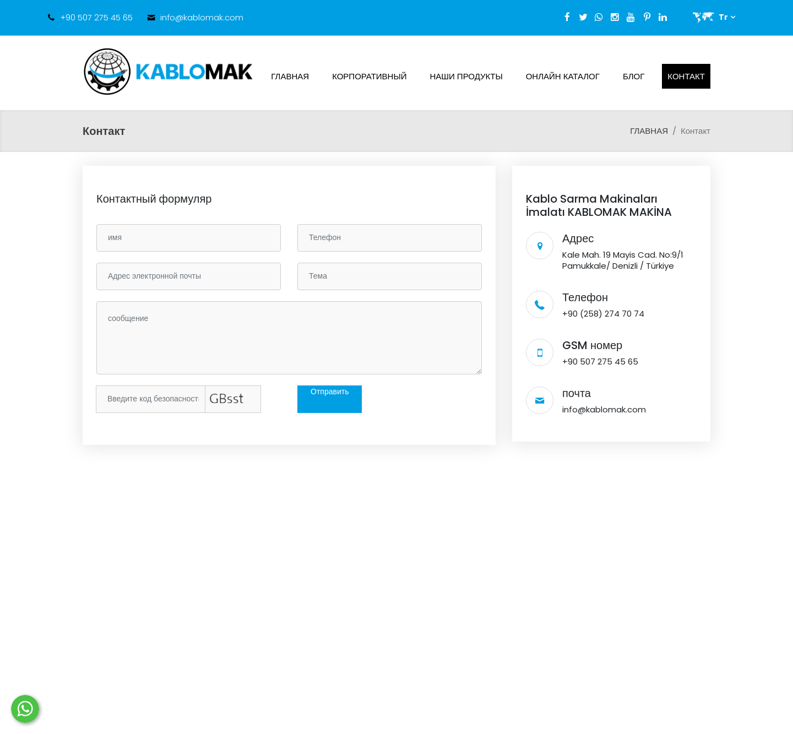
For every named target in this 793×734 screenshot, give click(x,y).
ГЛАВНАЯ (290, 76)
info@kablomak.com (201, 17)
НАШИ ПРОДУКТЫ (466, 76)
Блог (633, 76)
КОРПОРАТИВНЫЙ (369, 76)
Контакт (686, 76)
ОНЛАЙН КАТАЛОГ (563, 76)
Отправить (330, 391)
